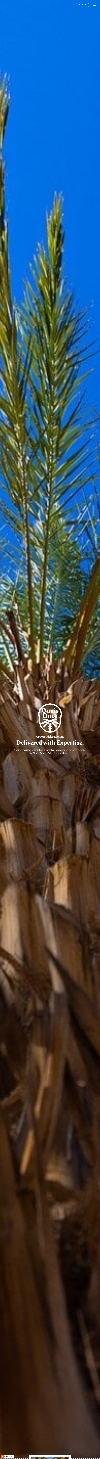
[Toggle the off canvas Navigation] (94, 5)
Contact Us (83, 5)
